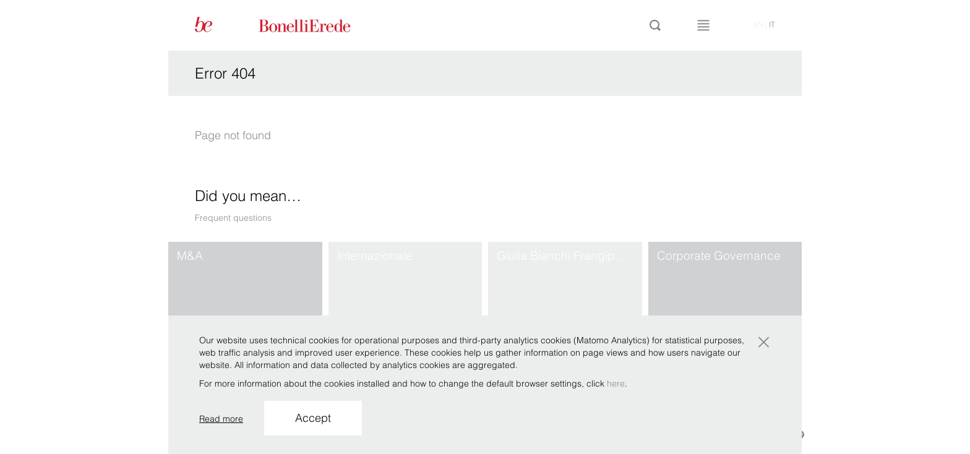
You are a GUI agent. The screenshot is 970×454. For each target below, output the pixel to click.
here (616, 383)
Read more (221, 418)
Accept (313, 418)
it (772, 24)
